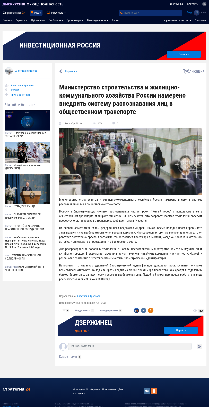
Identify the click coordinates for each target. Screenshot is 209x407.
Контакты (192, 4)
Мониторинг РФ (80, 389)
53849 (203, 13)
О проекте (200, 20)
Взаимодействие (96, 20)
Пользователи (109, 389)
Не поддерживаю (109, 310)
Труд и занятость (21, 94)
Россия (37, 12)
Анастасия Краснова (26, 70)
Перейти (181, 330)
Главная (7, 20)
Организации (74, 20)
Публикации (38, 20)
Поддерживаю (82, 310)
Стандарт (184, 54)
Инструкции (177, 4)
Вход (189, 12)
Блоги (115, 20)
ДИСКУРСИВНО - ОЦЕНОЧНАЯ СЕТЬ (33, 4)
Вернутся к (71, 71)
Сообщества (56, 20)
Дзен (120, 389)
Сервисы (20, 20)
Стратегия (14, 12)
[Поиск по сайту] (153, 13)
